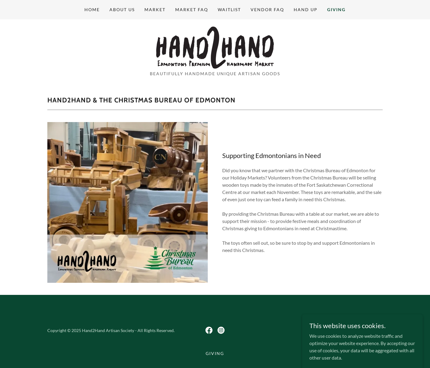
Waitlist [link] (229, 9)
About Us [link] (122, 9)
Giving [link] (336, 9)
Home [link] (92, 9)
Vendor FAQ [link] (267, 9)
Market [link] (155, 9)
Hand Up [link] (306, 9)
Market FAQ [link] (191, 9)
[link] (215, 47)
